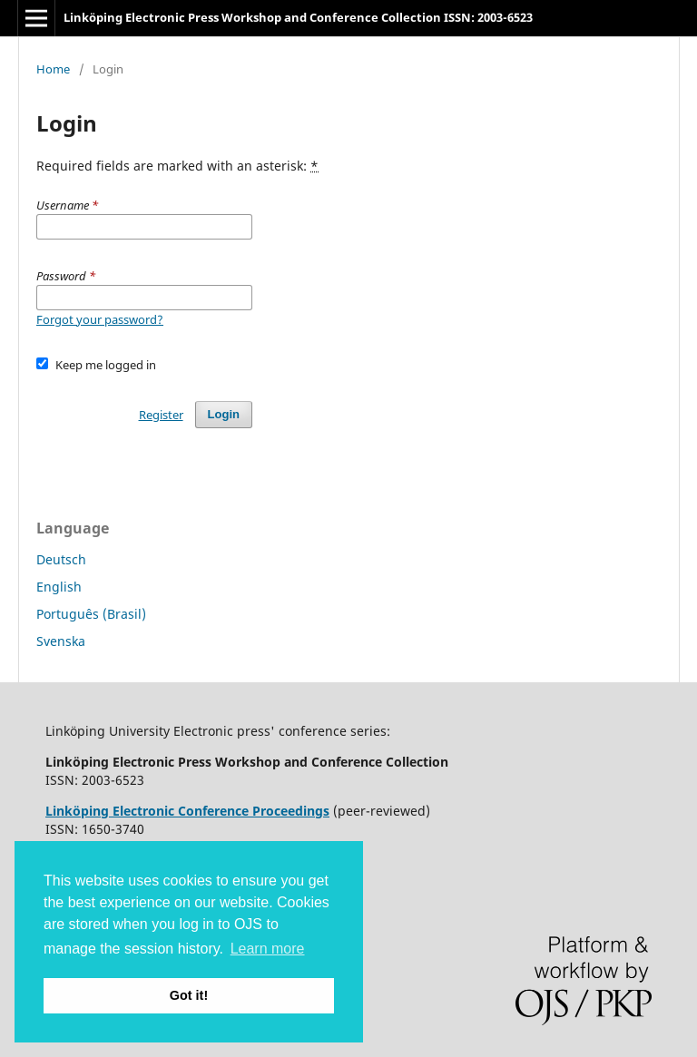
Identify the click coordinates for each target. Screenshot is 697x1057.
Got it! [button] (189, 995)
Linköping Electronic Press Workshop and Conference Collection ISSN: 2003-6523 (298, 17)
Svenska (60, 641)
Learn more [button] (268, 948)
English (59, 586)
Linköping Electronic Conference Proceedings (187, 810)
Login (224, 414)
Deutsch (61, 559)
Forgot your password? (99, 319)
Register (161, 414)
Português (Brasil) (91, 613)
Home (53, 69)
